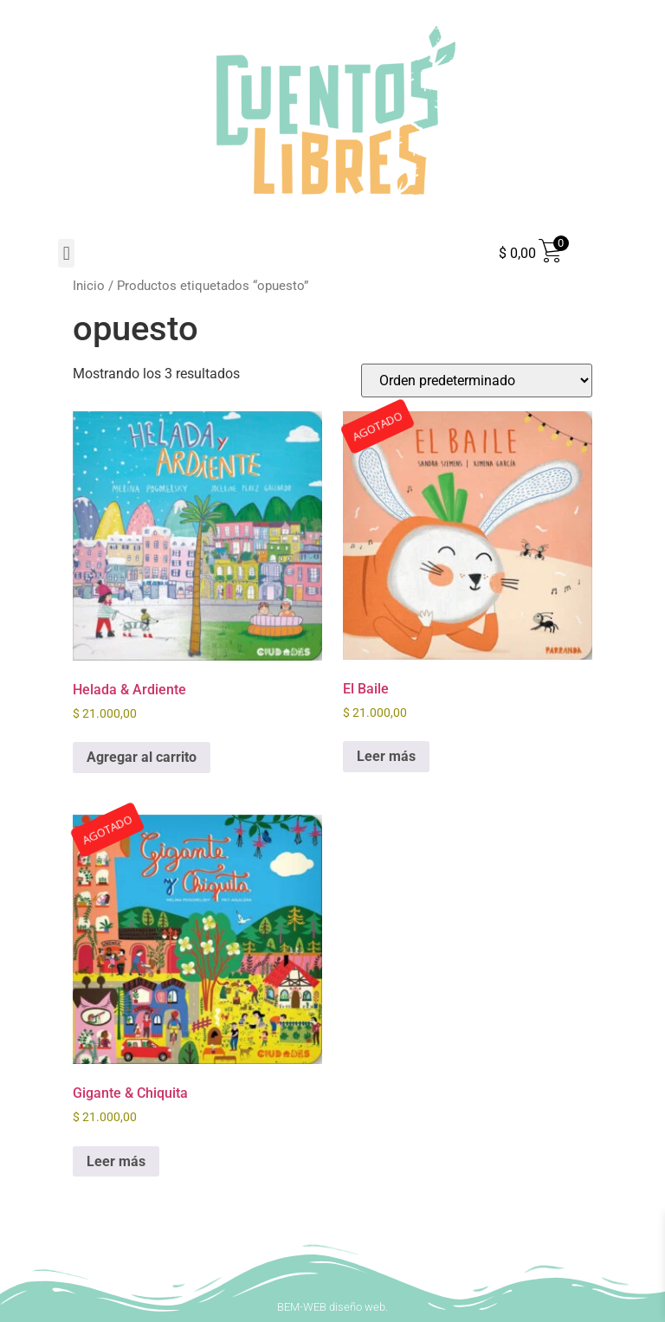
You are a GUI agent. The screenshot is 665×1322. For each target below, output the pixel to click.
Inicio (89, 285)
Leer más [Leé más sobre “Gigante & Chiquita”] (116, 1161)
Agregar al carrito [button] (142, 757)
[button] (66, 253)
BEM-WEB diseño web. (332, 1306)
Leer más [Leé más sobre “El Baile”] (386, 756)
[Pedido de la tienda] (476, 380)
